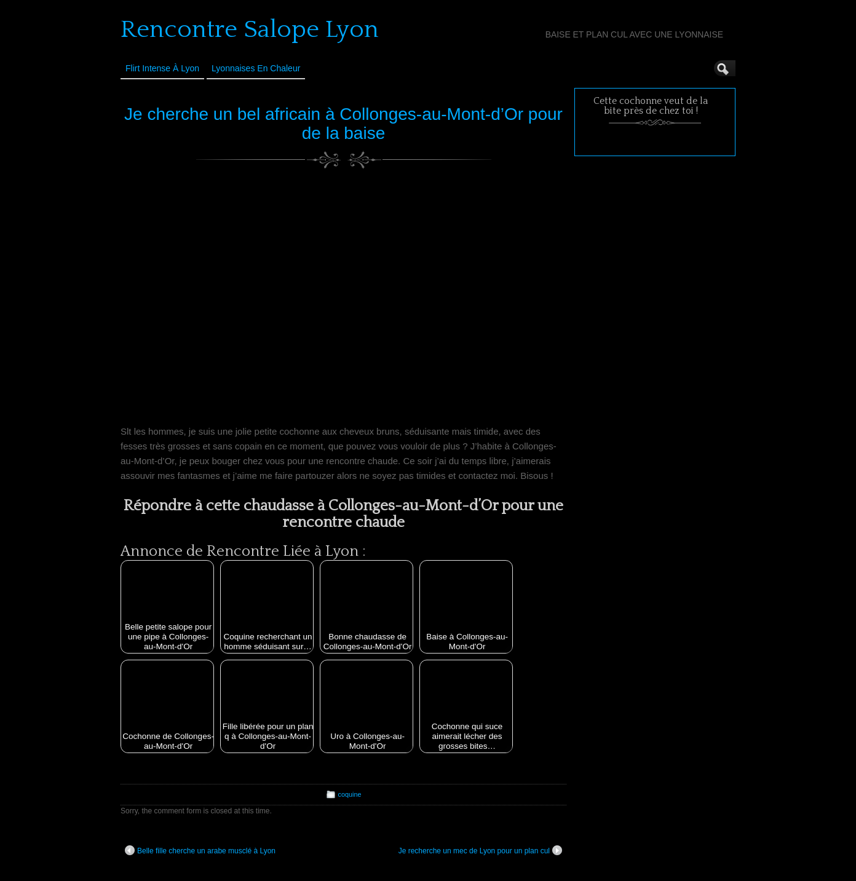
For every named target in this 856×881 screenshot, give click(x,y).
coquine (350, 794)
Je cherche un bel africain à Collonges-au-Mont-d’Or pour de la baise (343, 124)
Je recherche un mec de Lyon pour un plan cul (480, 850)
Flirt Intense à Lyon (162, 68)
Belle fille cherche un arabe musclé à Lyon (200, 850)
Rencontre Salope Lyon (250, 29)
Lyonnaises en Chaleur (256, 68)
